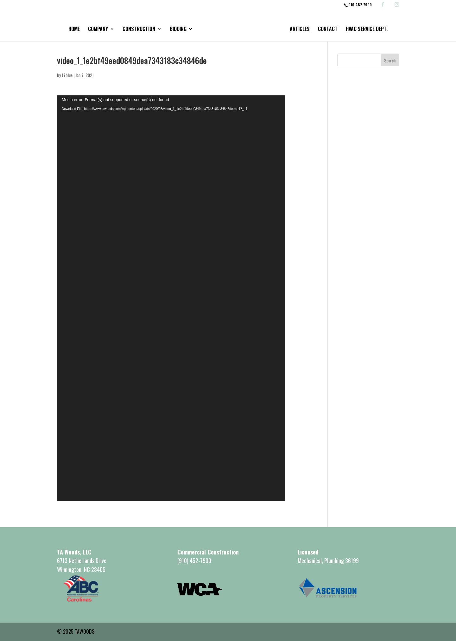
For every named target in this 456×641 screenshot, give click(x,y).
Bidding (178, 30)
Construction (139, 30)
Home (74, 30)
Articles (300, 30)
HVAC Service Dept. (367, 30)
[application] (171, 298)
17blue (67, 75)
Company (98, 30)
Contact (328, 30)
